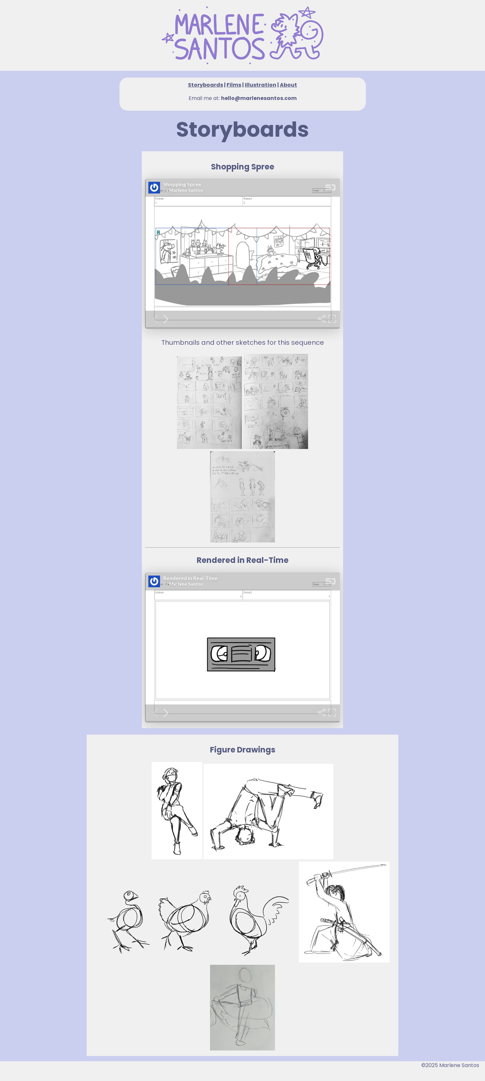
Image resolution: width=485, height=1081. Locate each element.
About (288, 85)
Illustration (260, 85)
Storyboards (205, 85)
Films (234, 85)
